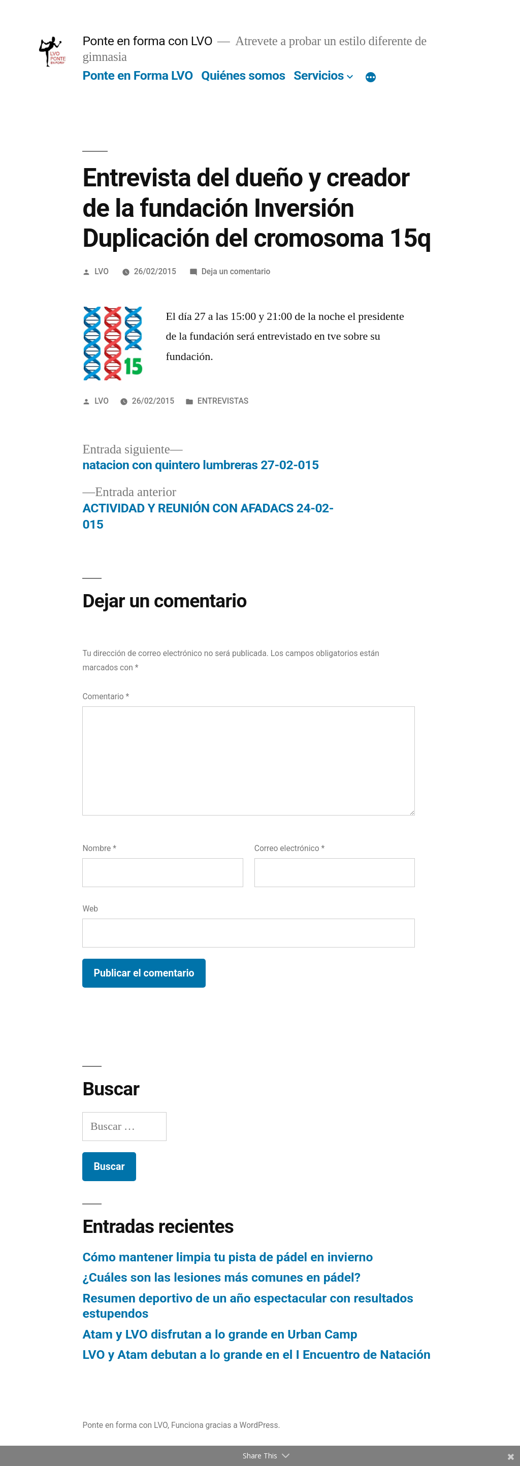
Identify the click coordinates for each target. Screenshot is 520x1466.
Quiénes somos (243, 75)
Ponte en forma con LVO (147, 41)
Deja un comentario (236, 271)
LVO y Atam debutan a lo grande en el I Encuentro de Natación (256, 1354)
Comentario (105, 696)
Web (90, 909)
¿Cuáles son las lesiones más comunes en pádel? (221, 1277)
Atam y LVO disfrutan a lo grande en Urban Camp (219, 1334)
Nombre (99, 848)
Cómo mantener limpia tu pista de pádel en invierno (227, 1257)
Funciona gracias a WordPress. (225, 1425)
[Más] (371, 78)
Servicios (319, 75)
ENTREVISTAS (223, 401)
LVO (101, 271)
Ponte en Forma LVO (137, 75)
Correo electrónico (289, 848)
